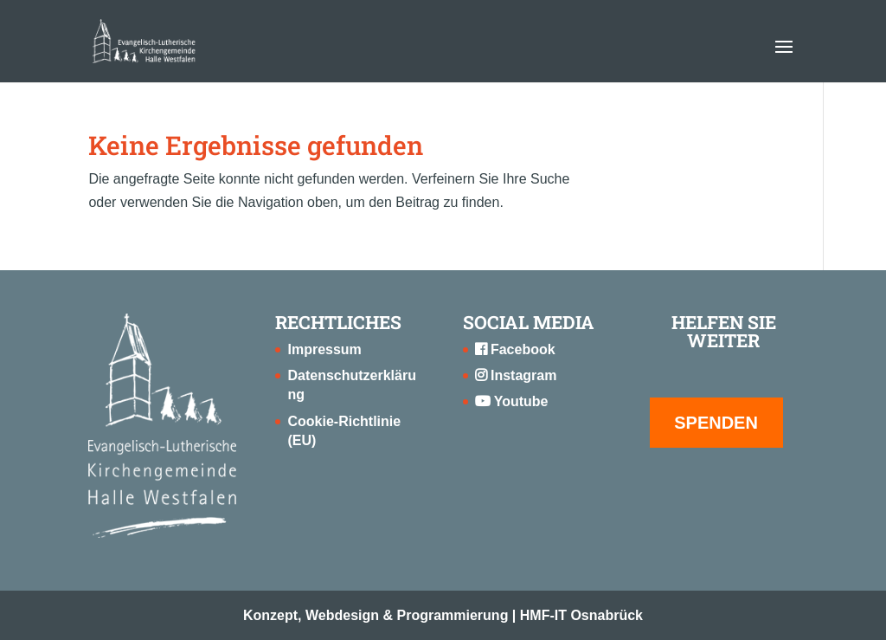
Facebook (515, 349)
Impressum (324, 349)
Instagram (516, 375)
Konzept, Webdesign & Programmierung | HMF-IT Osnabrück (443, 615)
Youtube (512, 401)
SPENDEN (716, 422)
